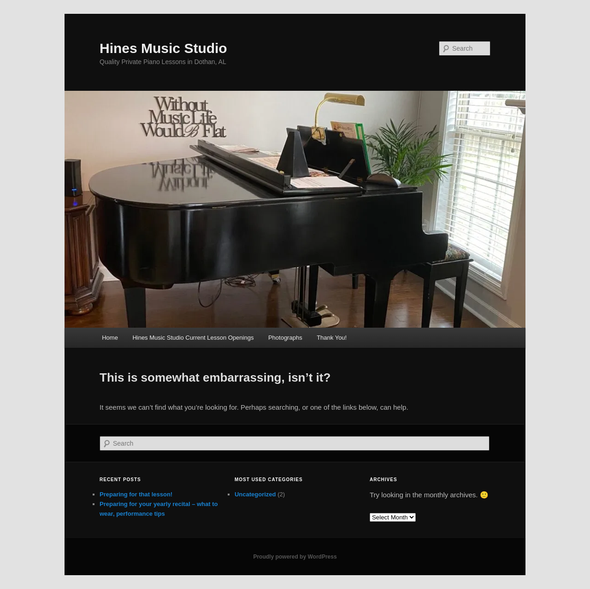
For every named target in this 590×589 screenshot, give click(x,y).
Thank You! (332, 337)
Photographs (285, 337)
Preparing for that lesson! (136, 494)
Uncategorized (255, 494)
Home (110, 337)
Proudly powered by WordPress (294, 557)
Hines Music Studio (163, 48)
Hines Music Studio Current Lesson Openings (193, 337)
